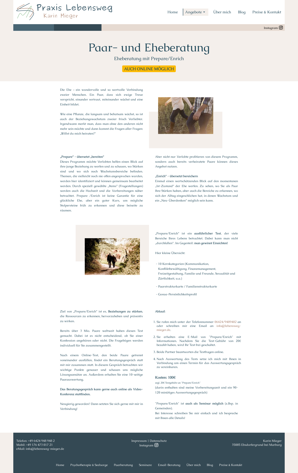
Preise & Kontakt (266, 12)
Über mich (222, 12)
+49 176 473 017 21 (39, 445)
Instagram (273, 27)
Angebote (195, 12)
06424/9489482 (226, 322)
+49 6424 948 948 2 (41, 441)
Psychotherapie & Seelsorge (89, 465)
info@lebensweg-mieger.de (45, 449)
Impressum (139, 441)
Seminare (145, 465)
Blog (242, 12)
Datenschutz (158, 441)
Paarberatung (123, 465)
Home (172, 12)
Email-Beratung (169, 465)
